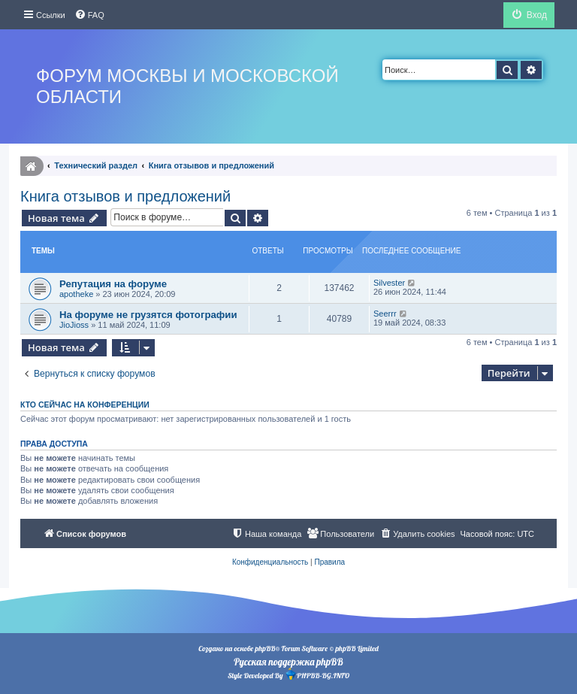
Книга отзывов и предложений (125, 196)
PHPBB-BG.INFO (317, 674)
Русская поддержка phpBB (288, 662)
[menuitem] (89, 15)
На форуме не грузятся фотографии (148, 314)
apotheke (76, 294)
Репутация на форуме (113, 283)
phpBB (265, 648)
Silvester (389, 282)
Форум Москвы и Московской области (187, 86)
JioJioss (74, 324)
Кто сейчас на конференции (85, 404)
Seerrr (385, 313)
